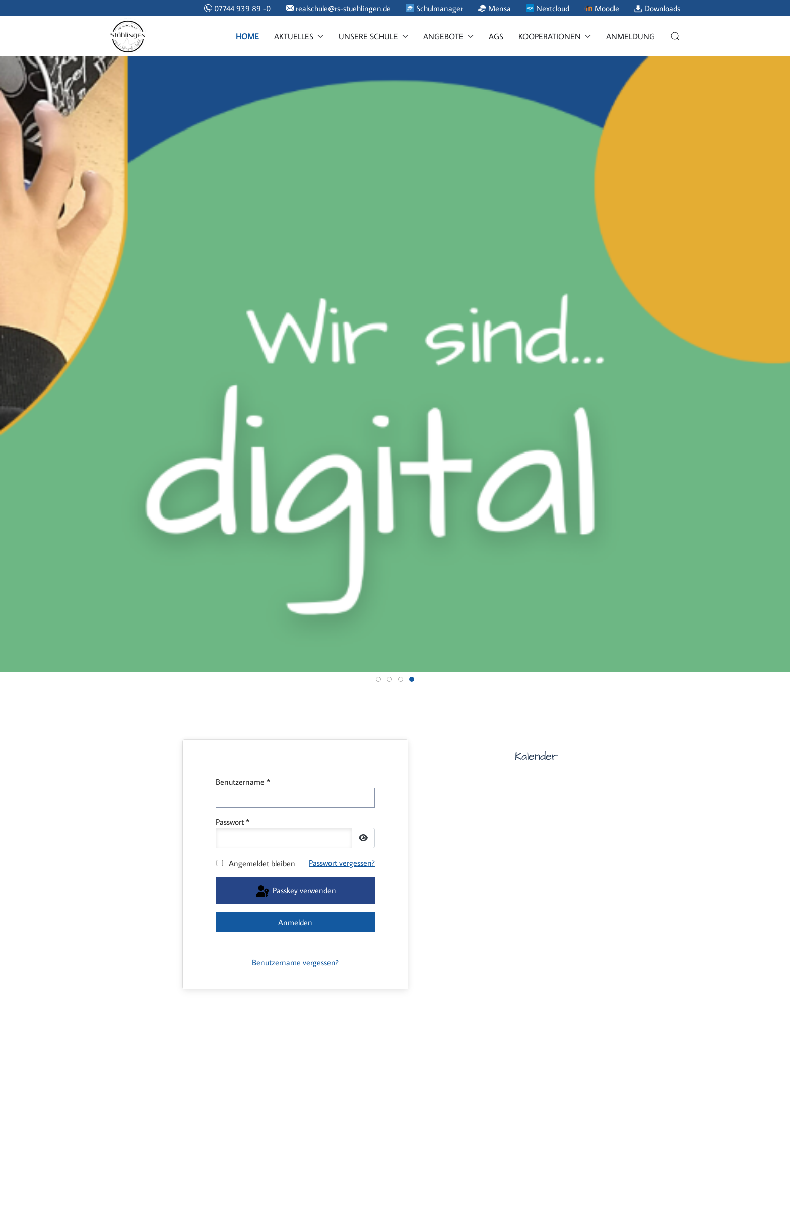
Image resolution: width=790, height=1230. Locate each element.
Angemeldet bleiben (262, 863)
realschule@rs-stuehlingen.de (338, 8)
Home (247, 36)
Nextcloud (547, 8)
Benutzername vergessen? (295, 962)
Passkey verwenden (295, 891)
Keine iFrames (597, 976)
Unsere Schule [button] (373, 36)
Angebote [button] (448, 36)
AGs (496, 36)
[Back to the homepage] (128, 36)
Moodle (601, 8)
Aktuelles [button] (298, 36)
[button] (675, 36)
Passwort (232, 822)
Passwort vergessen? (342, 863)
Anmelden (295, 922)
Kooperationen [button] (554, 36)
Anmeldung (630, 36)
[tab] (378, 679)
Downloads (657, 8)
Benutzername (243, 781)
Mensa (494, 8)
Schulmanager (434, 8)
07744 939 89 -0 (237, 8)
